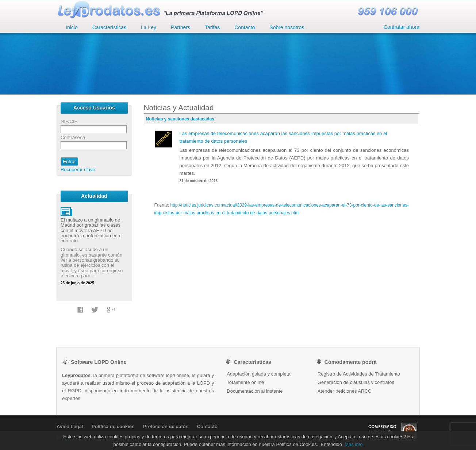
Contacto (207, 426)
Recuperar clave (78, 169)
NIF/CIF (69, 121)
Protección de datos (165, 426)
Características (109, 27)
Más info (353, 444)
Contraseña (73, 137)
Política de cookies (113, 426)
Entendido (331, 444)
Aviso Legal (70, 426)
